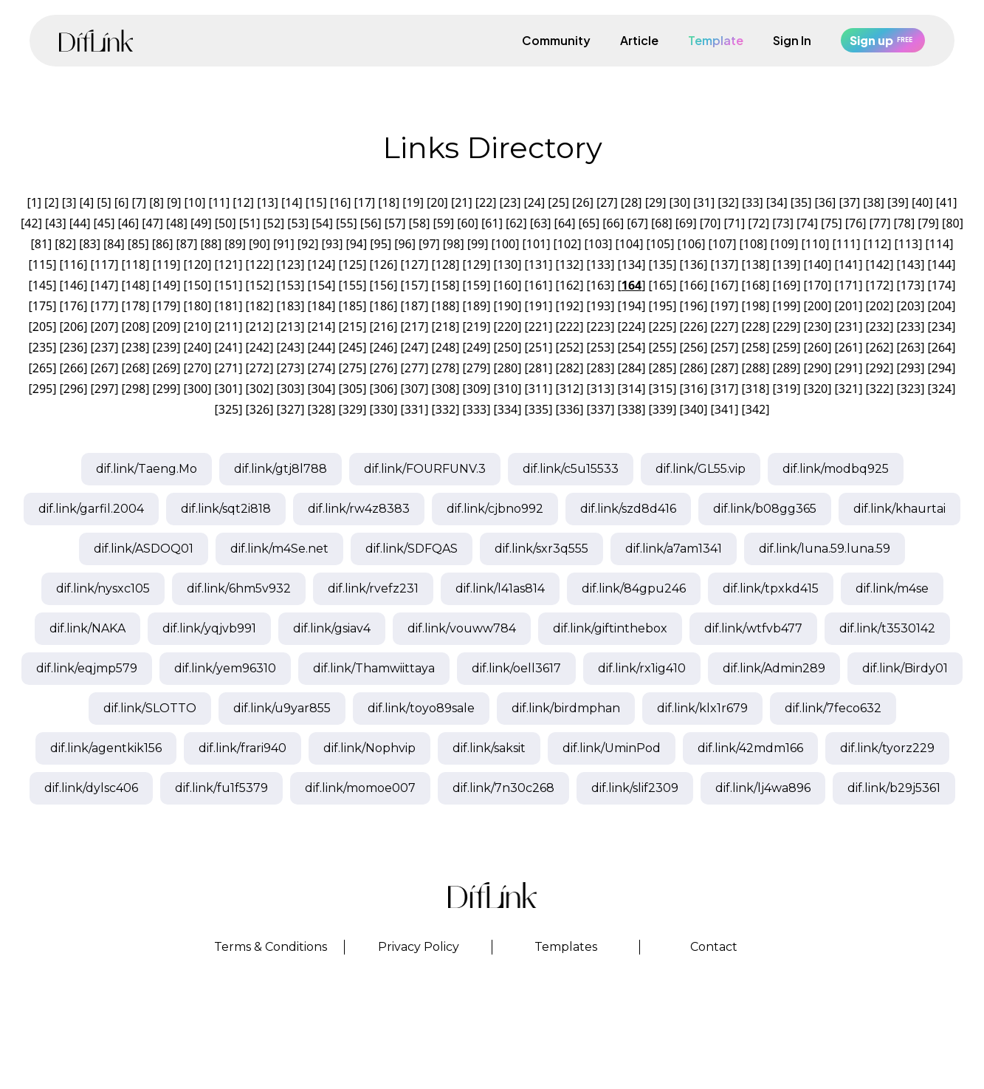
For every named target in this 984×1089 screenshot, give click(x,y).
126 (383, 264)
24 (534, 202)
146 (73, 285)
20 (437, 202)
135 (662, 264)
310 (507, 388)
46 (128, 223)
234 (942, 326)
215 (352, 326)
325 (228, 409)
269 (166, 368)
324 (942, 388)
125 (352, 264)
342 (755, 409)
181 (228, 306)
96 (404, 244)
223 (600, 326)
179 (166, 306)
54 (321, 223)
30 (680, 202)
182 (259, 306)
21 (461, 202)
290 (818, 368)
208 (135, 326)
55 (346, 223)
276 (383, 368)
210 (197, 326)
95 (381, 244)
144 (942, 264)
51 (249, 223)
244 (321, 347)
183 (290, 306)
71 (734, 223)
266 (73, 368)
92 (307, 244)
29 (655, 202)
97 (429, 244)
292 (880, 368)
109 (784, 244)
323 (911, 388)
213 (290, 326)
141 (849, 264)
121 (228, 264)
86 (162, 244)
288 (755, 368)
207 (104, 326)
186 (383, 306)
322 (880, 388)
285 (662, 368)
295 (42, 388)
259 (787, 347)
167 (724, 285)
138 (755, 264)
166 (693, 285)
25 (558, 202)
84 (113, 244)
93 (332, 244)
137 (724, 264)
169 (787, 285)
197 (724, 306)
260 (818, 347)
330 (383, 409)
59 (443, 223)
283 (600, 368)
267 (104, 368)
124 (321, 264)
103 (598, 244)
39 (897, 202)
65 (589, 223)
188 (445, 306)
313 (600, 388)
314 (631, 388)
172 (880, 285)
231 (849, 326)
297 (104, 388)
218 (445, 326)
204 (942, 306)
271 (228, 368)
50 (225, 223)
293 (911, 368)
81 (41, 244)
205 (42, 326)
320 (818, 388)
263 (911, 347)
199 (787, 306)
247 (414, 347)
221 (538, 326)
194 (631, 306)
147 (104, 285)
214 (321, 326)
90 (259, 244)
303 (290, 388)
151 (228, 285)
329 (352, 409)
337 (600, 409)
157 (414, 285)
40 (922, 202)
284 (631, 368)
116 (73, 264)
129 (476, 264)
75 (831, 223)
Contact (713, 947)
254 (631, 347)
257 (724, 347)
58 (419, 223)
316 (693, 388)
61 (491, 223)
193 (600, 306)
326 (259, 409)
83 (89, 244)
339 (662, 409)
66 (613, 223)
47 (152, 223)
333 (476, 409)
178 (135, 306)
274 (321, 368)
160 (507, 285)
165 (662, 285)
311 (538, 388)
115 (42, 264)
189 (476, 306)
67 (637, 223)
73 (782, 223)
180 (197, 306)
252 (569, 347)
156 (383, 285)
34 (776, 202)
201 (849, 306)
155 (352, 285)
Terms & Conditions (270, 947)
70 (710, 223)
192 (569, 306)
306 (383, 388)
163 (600, 285)
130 (507, 264)
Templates (565, 947)
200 (818, 306)
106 (691, 244)
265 (42, 368)
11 (219, 202)
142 (880, 264)
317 (724, 388)
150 (197, 285)
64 (564, 223)
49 (200, 223)
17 (364, 202)
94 (356, 244)
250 (507, 347)
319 (787, 388)
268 (135, 368)
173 (911, 285)
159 (476, 285)
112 (877, 244)
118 (135, 264)
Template (715, 40)
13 (267, 202)
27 (606, 202)
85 (138, 244)
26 (582, 202)
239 (166, 347)
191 (538, 306)
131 (538, 264)
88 (211, 244)
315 (662, 388)
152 (259, 285)
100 (505, 244)
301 (228, 388)
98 (453, 244)
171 (849, 285)
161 (538, 285)
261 (849, 347)
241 (228, 347)
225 (662, 326)
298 (135, 388)
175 (42, 306)
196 (693, 306)
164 (631, 285)
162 (569, 285)
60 (468, 223)
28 (631, 202)
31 (704, 202)
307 (414, 388)
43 (55, 223)
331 (414, 409)
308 (445, 388)
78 (904, 223)
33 (752, 202)
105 (660, 244)
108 (753, 244)
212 (259, 326)
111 (846, 244)
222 (569, 326)
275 (352, 368)
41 (946, 202)
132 (569, 264)
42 (31, 223)
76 (855, 223)
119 (166, 264)
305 (352, 388)
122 (259, 264)
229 (787, 326)
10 (195, 202)
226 (693, 326)
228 (755, 326)
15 (316, 202)
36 (825, 202)
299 (166, 388)
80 (952, 223)
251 (538, 347)
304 (321, 388)
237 (104, 347)
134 (631, 264)
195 (662, 306)
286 (693, 368)
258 (755, 347)
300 (197, 388)
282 (569, 368)
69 (685, 223)
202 (880, 306)
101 (536, 244)
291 (849, 368)
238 (135, 347)
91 (283, 244)
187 (414, 306)
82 (65, 244)
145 (42, 285)
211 (228, 326)
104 (629, 244)
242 (259, 347)
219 (476, 326)
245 (352, 347)
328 (321, 409)
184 (321, 306)
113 (908, 244)
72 (758, 223)
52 (274, 223)
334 (507, 409)
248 (445, 347)
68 (661, 223)
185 (352, 306)
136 (693, 264)
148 (135, 285)
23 (510, 202)
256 (693, 347)
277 (414, 368)
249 (476, 347)
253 (600, 347)
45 (104, 223)
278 (445, 368)
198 (755, 306)
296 (73, 388)
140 (818, 264)
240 (197, 347)
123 (290, 264)
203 (911, 306)
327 (290, 409)
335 (538, 409)
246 (383, 347)
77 (880, 223)
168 (755, 285)
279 (476, 368)
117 (104, 264)
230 (818, 326)
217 (414, 326)
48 (176, 223)
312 (569, 388)
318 (755, 388)
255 (662, 347)
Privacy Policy (418, 947)
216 (383, 326)
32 (727, 202)
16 (340, 202)
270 (197, 368)
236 (73, 347)
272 (259, 368)
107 (722, 244)
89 (235, 244)
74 (806, 223)
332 (445, 409)
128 (445, 264)
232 (880, 326)
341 (724, 409)
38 (873, 202)
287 (724, 368)
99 (477, 244)
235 (42, 347)
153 (290, 285)
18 (389, 202)
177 (104, 306)
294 (942, 368)
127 (414, 264)
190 (507, 306)
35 (801, 202)
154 (321, 285)
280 (507, 368)
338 (631, 409)
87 (186, 244)
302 (259, 388)
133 (600, 264)
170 (818, 285)
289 (787, 368)
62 (516, 223)
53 (298, 223)
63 (540, 223)
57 (395, 223)
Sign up (883, 40)
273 (290, 368)
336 (569, 409)
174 (942, 285)
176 (73, 306)
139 (787, 264)
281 (538, 368)
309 (476, 388)
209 (166, 326)
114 (939, 244)
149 (166, 285)
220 (507, 326)
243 (290, 347)
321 (849, 388)
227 (724, 326)
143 (911, 264)
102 (567, 244)
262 (880, 347)
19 (412, 202)
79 (928, 223)
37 (849, 202)
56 (370, 223)
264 (942, 347)
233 (911, 326)
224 (631, 326)
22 (485, 202)
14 (291, 202)
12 (243, 202)
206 (73, 326)
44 (79, 223)
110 (815, 244)
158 (445, 285)
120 (197, 264)
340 (693, 409)
